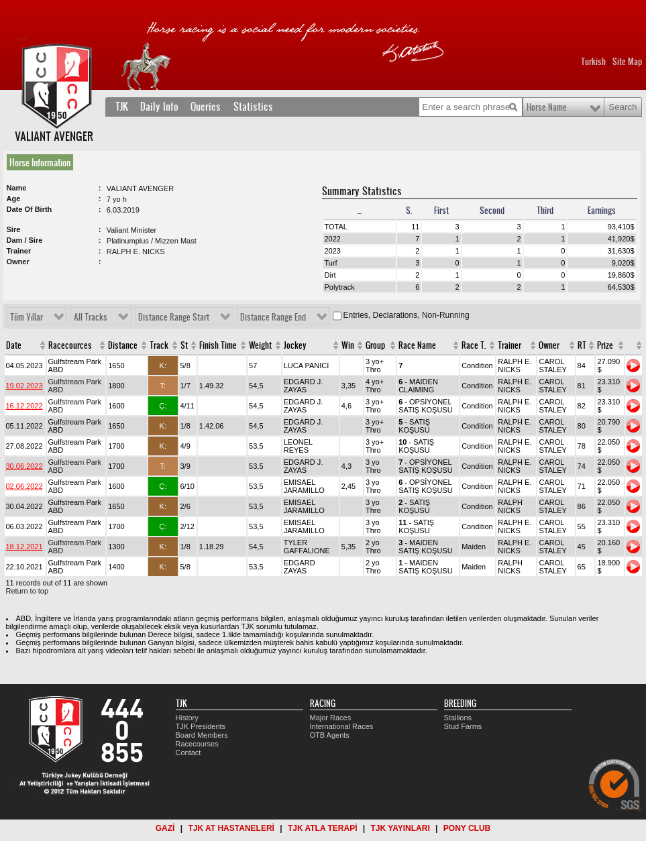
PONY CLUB (466, 828)
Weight (260, 345)
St (184, 345)
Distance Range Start (173, 317)
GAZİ (165, 828)
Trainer (509, 345)
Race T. (474, 345)
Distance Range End (273, 317)
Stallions (458, 718)
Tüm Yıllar (26, 317)
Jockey (295, 345)
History (187, 718)
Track (159, 345)
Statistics (253, 106)
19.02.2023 (24, 386)
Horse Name (547, 107)
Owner (549, 345)
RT (582, 345)
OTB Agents (329, 735)
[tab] (42, 162)
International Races (342, 726)
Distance (123, 345)
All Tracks (90, 317)
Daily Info (159, 106)
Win (347, 345)
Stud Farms (463, 726)
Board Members (202, 735)
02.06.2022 (24, 486)
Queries (206, 106)
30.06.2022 (24, 466)
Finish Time (218, 345)
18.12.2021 (24, 547)
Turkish (593, 62)
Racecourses (197, 744)
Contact (188, 752)
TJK (121, 106)
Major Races (331, 718)
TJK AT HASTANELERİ (231, 828)
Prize (605, 345)
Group (375, 345)
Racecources (70, 345)
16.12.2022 (24, 406)
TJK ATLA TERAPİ (323, 828)
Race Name (417, 345)
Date (13, 345)
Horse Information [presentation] (39, 162)
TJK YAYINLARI (400, 828)
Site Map (627, 62)
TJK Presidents (201, 726)
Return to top (27, 591)
